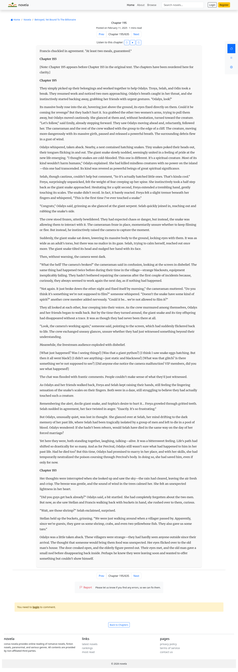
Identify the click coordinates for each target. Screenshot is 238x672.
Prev (101, 34)
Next (136, 34)
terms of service (170, 648)
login (36, 607)
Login (212, 4)
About (140, 5)
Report (85, 587)
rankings (87, 648)
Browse (151, 5)
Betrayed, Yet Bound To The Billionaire (55, 19)
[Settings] (231, 67)
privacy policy (168, 644)
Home (131, 5)
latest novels (90, 644)
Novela (27, 19)
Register (224, 4)
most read (88, 652)
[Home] (231, 48)
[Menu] (231, 57)
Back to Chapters (119, 624)
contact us (166, 652)
